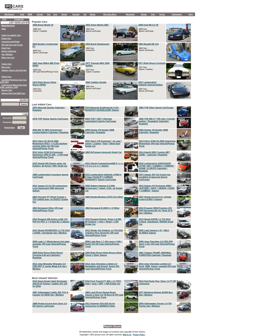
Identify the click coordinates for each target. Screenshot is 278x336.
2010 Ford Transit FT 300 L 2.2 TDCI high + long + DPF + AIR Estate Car (103, 282)
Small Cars (6, 48)
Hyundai (75, 14)
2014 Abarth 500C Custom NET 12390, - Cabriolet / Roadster (154, 153)
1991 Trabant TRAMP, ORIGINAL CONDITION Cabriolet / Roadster (155, 254)
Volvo (190, 14)
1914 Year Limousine (37, 90)
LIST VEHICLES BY (18, 22)
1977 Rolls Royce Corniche (152, 63)
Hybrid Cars (6, 77)
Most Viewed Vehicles (111, 295)
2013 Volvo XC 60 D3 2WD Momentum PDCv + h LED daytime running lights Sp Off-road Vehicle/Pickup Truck (49, 145)
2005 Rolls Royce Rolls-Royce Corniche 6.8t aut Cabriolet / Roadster (47, 255)
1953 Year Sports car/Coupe (93, 30)
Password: (14, 122)
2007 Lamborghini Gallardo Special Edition (150, 83)
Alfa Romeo (9, 14)
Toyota (162, 14)
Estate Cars (6, 38)
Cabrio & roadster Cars (11, 35)
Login (26, 114)
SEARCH (24, 100)
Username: (14, 118)
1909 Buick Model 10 (42, 25)
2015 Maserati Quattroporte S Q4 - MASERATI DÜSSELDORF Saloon (102, 108)
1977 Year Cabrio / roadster (92, 71)
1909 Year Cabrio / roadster (39, 30)
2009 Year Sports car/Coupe (146, 30)
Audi (22, 14)
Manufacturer (8, 25)
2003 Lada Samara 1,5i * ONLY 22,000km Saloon (154, 231)
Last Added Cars (111, 188)
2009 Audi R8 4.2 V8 (148, 25)
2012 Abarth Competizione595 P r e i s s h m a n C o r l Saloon (104, 164)
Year (3, 29)
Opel (153, 14)
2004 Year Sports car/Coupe (40, 52)
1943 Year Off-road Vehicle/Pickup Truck (45, 71)
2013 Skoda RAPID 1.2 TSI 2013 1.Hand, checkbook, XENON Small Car (156, 221)
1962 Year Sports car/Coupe (93, 87)
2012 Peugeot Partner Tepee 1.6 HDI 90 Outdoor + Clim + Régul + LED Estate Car (103, 221)
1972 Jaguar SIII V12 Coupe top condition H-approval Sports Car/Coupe (154, 177)
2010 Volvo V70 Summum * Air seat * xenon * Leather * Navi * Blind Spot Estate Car (103, 143)
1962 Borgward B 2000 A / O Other (102, 208)
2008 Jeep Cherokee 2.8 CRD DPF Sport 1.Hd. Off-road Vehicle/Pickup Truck (157, 244)
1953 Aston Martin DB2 (97, 25)
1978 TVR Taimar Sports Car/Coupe (50, 119)
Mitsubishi (130, 14)
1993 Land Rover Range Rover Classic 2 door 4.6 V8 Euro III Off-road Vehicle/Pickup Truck (104, 295)
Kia (85, 14)
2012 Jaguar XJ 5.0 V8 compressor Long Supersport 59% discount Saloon (49, 188)
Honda (64, 14)
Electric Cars (6, 90)
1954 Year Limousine (90, 49)
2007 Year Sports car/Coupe (146, 90)
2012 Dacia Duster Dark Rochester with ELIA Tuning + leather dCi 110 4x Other (49, 283)
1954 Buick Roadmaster (97, 44)
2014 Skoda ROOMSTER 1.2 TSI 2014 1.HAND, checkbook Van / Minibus (51, 231)
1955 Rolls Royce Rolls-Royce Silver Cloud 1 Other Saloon (103, 254)
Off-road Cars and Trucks (12, 45)
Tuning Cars (6, 64)
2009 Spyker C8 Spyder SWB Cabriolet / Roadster (99, 131)
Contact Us (19, 19)
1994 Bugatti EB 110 (148, 44)
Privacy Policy (139, 335)
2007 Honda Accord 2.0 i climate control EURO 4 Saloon (155, 198)
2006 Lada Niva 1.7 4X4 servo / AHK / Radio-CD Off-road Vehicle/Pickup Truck (103, 244)
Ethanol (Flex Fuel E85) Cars (13, 93)
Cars (4, 19)
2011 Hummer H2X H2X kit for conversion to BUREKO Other (100, 304)
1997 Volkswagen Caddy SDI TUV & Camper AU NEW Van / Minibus (50, 293)
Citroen (40, 14)
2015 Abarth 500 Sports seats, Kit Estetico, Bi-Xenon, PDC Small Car (49, 164)
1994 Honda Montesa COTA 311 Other (104, 197)
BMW (30, 14)
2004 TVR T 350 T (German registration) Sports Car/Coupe (100, 120)
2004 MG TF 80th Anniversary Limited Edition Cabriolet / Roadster (50, 131)
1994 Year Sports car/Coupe (146, 49)
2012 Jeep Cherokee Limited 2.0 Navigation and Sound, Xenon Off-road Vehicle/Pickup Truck (102, 266)
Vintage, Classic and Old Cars (14, 70)
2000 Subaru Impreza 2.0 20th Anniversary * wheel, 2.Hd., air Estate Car (104, 188)
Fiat (48, 14)
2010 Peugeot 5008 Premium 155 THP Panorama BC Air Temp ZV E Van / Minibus (156, 210)
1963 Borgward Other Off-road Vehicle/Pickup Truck (47, 209)
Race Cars (5, 67)
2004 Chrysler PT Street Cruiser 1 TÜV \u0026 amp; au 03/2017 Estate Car (50, 199)
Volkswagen (177, 14)
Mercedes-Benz (109, 14)
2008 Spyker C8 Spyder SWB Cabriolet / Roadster (153, 131)
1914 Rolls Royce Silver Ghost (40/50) (44, 83)
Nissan (144, 14)
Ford (55, 14)
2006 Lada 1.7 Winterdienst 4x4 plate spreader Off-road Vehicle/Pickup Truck (51, 244)
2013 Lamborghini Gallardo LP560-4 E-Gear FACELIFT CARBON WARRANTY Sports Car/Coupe (103, 177)
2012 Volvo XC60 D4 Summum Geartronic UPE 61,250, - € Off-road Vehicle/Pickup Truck (50, 155)
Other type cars (7, 58)
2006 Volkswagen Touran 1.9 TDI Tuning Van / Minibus (155, 304)
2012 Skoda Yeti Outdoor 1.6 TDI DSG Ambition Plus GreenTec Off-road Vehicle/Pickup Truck (104, 233)
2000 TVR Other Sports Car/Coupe (156, 107)
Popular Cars (111, 60)
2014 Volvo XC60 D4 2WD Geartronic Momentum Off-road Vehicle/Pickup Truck (157, 143)
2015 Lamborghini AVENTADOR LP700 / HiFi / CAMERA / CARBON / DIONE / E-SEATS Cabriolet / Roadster (156, 167)
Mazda (92, 14)
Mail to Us (127, 335)
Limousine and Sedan (10, 42)
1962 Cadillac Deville (95, 82)
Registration (9, 128)
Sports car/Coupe (8, 51)
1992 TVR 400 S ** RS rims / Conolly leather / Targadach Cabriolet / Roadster (157, 121)
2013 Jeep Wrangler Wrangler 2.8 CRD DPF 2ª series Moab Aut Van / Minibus (49, 266)
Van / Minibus (7, 54)
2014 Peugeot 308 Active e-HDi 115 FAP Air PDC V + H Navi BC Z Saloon (50, 220)
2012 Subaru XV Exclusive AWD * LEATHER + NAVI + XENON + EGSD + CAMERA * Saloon (156, 188)
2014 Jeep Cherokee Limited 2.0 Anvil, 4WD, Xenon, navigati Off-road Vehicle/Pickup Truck (157, 266)
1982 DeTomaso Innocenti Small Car (103, 152)
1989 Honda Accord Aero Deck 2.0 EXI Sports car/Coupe (49, 304)
